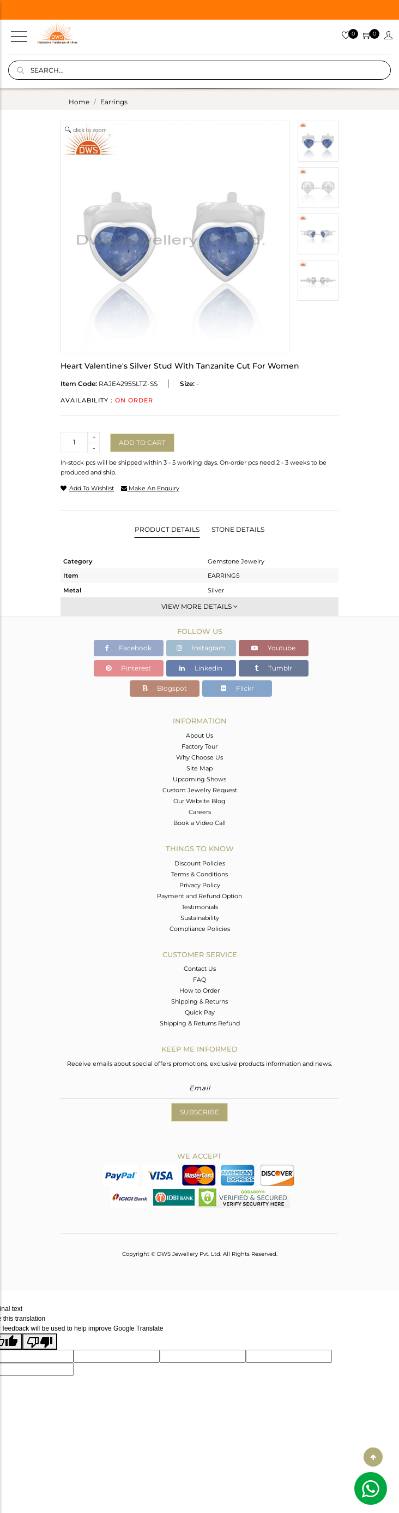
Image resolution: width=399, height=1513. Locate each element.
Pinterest (128, 668)
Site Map (199, 768)
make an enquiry (150, 488)
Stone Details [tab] (237, 529)
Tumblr (273, 668)
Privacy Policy (199, 885)
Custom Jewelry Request (199, 790)
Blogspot (164, 688)
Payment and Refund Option (199, 896)
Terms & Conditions (199, 874)
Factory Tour (199, 746)
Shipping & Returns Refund (200, 1023)
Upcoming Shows (199, 779)
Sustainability (199, 918)
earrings (114, 102)
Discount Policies (199, 863)
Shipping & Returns (199, 1001)
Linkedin (200, 668)
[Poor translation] (39, 1341)
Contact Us (200, 968)
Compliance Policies (200, 929)
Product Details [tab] (167, 529)
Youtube (273, 648)
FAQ (199, 979)
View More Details (199, 606)
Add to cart (142, 442)
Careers (200, 812)
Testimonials (200, 907)
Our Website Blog (199, 801)
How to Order (199, 990)
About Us (199, 735)
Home (79, 102)
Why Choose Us (199, 757)
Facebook (128, 648)
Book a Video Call (199, 823)
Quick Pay (200, 1012)
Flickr (237, 688)
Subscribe (199, 1112)
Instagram (201, 648)
